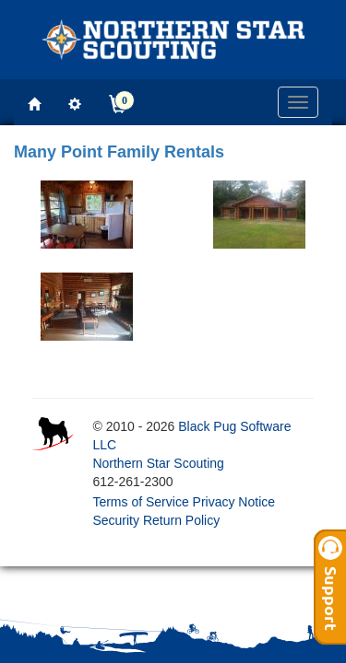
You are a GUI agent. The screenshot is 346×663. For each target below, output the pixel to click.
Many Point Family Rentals (119, 152)
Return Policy (181, 520)
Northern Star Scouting (157, 463)
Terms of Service (140, 501)
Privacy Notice (234, 501)
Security (115, 520)
